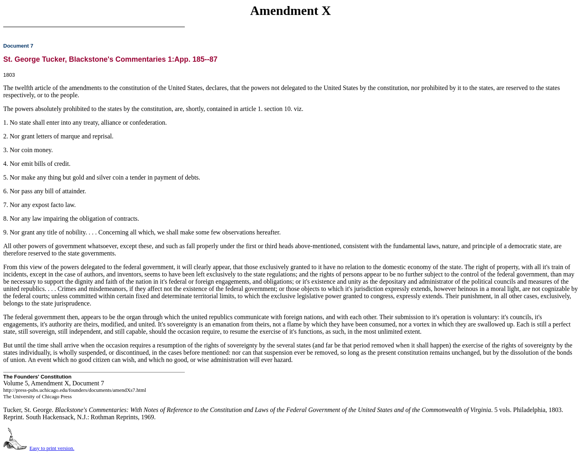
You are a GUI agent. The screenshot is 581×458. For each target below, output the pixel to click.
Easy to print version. (51, 448)
